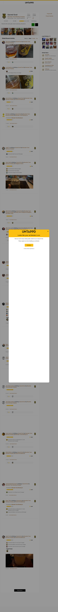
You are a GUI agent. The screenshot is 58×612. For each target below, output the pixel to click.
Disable (29, 245)
